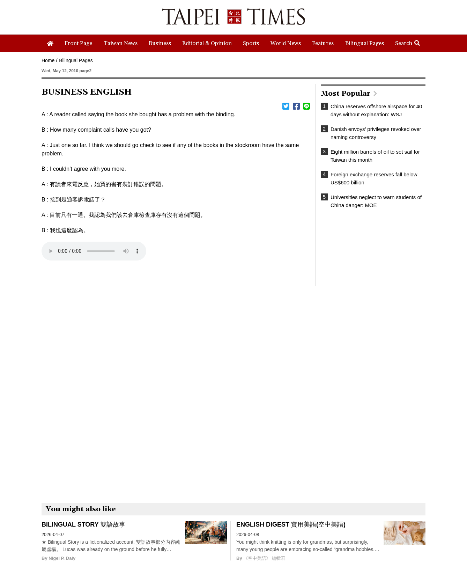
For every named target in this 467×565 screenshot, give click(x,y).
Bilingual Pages (76, 60)
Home (48, 60)
